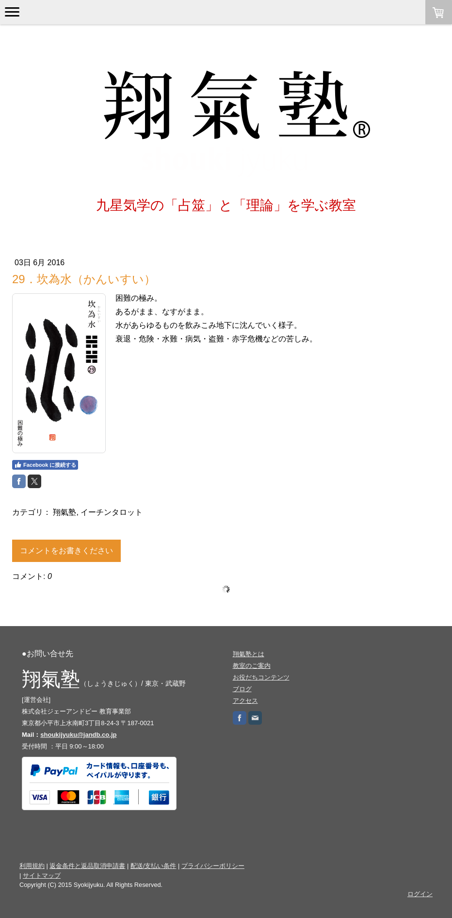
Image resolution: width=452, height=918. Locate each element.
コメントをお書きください (66, 550)
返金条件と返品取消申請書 (87, 865)
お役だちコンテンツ (261, 677)
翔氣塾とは (248, 654)
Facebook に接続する (45, 465)
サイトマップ (42, 875)
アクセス (245, 700)
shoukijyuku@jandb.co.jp (78, 734)
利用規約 (32, 865)
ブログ (242, 689)
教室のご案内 (252, 665)
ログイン (420, 894)
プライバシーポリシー (212, 865)
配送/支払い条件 (153, 865)
